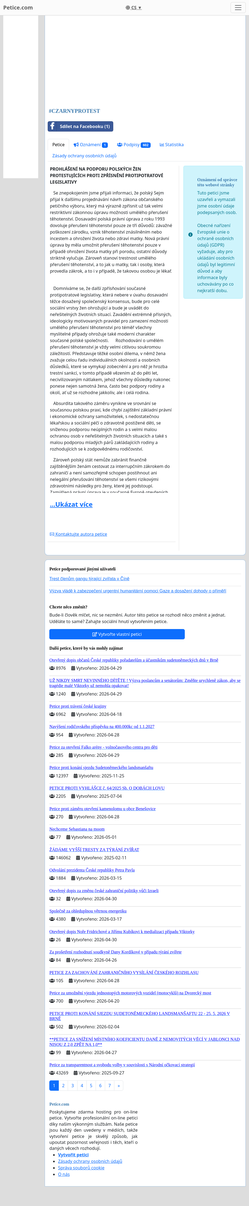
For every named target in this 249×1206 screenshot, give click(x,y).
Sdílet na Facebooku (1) (79, 126)
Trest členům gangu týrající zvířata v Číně (89, 578)
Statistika (172, 145)
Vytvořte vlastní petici (117, 634)
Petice (58, 145)
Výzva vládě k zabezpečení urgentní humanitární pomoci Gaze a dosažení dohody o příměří (137, 591)
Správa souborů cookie (81, 1168)
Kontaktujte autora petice (78, 534)
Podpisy (134, 145)
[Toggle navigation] (238, 7)
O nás (64, 1174)
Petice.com (18, 7)
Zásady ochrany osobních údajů (84, 156)
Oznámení (91, 145)
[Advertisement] (145, 62)
